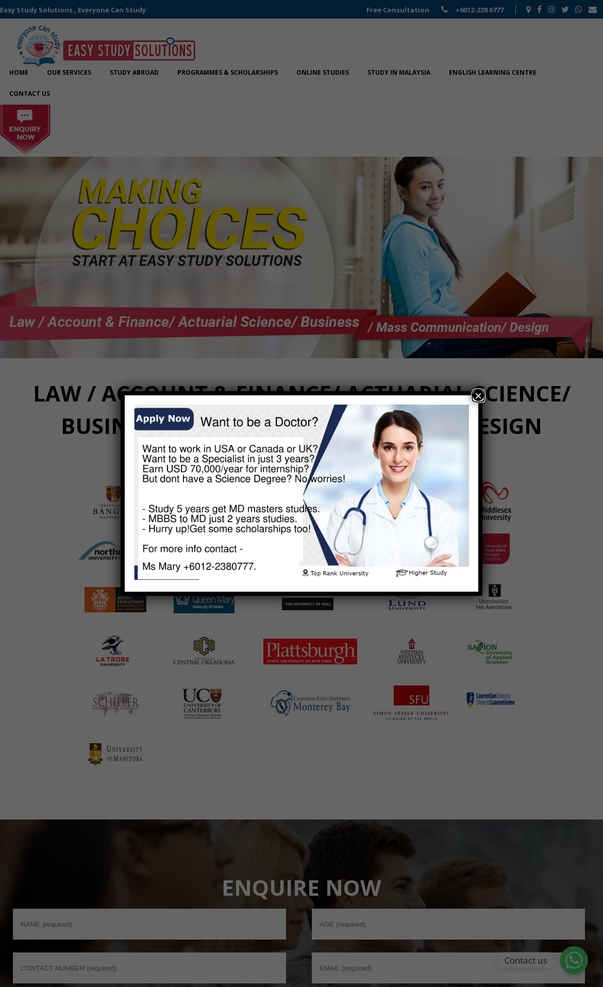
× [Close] (478, 395)
